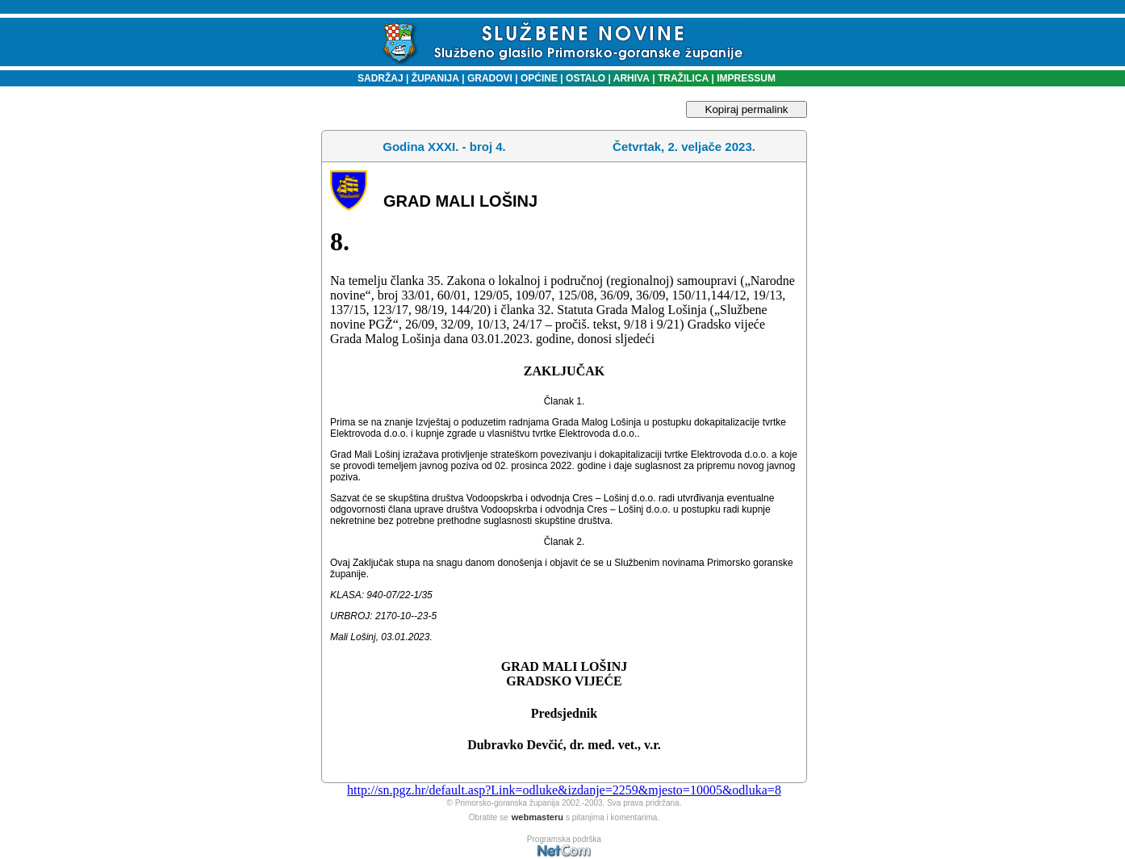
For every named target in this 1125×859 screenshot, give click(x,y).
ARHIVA (630, 78)
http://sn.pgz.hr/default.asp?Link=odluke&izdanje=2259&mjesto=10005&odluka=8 (564, 790)
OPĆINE (539, 78)
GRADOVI (489, 78)
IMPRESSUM (746, 78)
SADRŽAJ (376, 78)
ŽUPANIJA (435, 78)
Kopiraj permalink (746, 109)
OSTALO (585, 78)
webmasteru (537, 817)
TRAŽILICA (682, 78)
